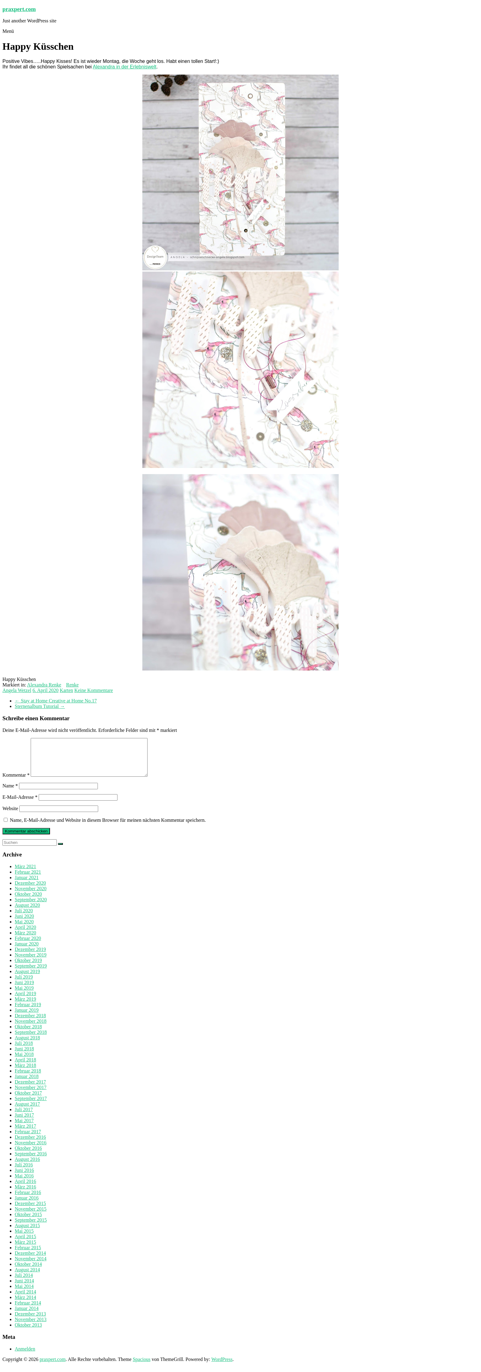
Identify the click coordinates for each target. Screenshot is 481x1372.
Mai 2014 (24, 1293)
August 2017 (27, 1111)
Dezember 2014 (30, 1260)
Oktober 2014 (28, 1271)
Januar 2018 (27, 1083)
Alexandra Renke (44, 684)
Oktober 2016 (28, 1155)
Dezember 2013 (30, 1321)
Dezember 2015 (30, 1210)
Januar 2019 (27, 1017)
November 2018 (31, 1028)
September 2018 (31, 1039)
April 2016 (25, 1188)
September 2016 (31, 1161)
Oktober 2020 (28, 901)
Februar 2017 (28, 1139)
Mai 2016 (24, 1183)
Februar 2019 (28, 1012)
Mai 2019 (24, 995)
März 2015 (25, 1249)
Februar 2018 (28, 1078)
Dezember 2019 (30, 956)
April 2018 (25, 1067)
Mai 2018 (24, 1061)
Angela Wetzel (16, 690)
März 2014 (25, 1304)
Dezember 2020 (30, 890)
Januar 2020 (27, 951)
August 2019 (27, 978)
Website (10, 815)
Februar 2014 (28, 1310)
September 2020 (31, 907)
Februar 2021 (28, 879)
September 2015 (31, 1227)
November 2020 (31, 896)
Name (10, 793)
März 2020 (25, 940)
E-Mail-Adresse (19, 804)
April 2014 (25, 1299)
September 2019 (31, 973)
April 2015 (25, 1243)
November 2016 (31, 1150)
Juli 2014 (24, 1282)
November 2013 (31, 1326)
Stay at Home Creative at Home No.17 (56, 700)
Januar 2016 (27, 1205)
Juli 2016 (24, 1172)
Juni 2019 (24, 989)
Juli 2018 (24, 1050)
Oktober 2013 (28, 1332)
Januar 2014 (27, 1315)
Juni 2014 (24, 1288)
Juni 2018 (24, 1056)
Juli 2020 (24, 918)
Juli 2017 (24, 1116)
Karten (66, 690)
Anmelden (25, 1356)
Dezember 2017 (30, 1089)
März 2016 (25, 1194)
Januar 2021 (27, 884)
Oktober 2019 (28, 967)
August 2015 (27, 1232)
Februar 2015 (28, 1255)
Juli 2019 (24, 984)
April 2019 (25, 1000)
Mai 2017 (24, 1127)
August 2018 (27, 1045)
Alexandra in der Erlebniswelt (124, 66)
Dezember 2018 (30, 1023)
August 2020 (27, 912)
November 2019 (31, 962)
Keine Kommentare (93, 690)
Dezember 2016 (30, 1144)
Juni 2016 (24, 1177)
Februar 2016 (28, 1199)
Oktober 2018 (28, 1034)
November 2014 (31, 1266)
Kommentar (15, 782)
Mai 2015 (24, 1238)
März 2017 (25, 1133)
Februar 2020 (28, 945)
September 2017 (31, 1105)
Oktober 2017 (28, 1100)
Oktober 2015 (28, 1221)
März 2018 (25, 1072)
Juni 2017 (24, 1122)
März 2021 (25, 873)
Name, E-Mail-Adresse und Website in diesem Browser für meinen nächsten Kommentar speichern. (108, 827)
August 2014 (27, 1277)
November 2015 (31, 1216)
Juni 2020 (24, 923)
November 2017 (31, 1094)
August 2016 (27, 1166)
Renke (72, 684)
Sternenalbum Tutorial (40, 706)
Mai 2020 (24, 929)
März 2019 (25, 1006)
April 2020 (25, 934)
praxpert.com (19, 9)
